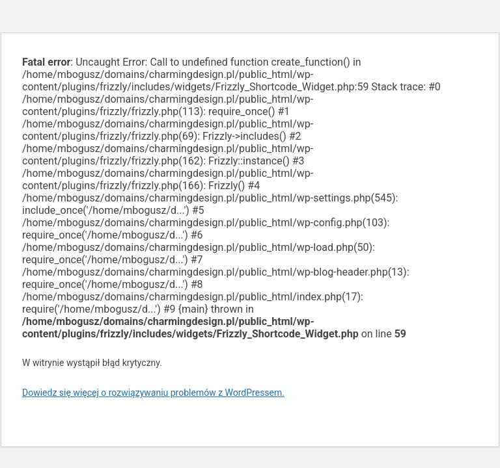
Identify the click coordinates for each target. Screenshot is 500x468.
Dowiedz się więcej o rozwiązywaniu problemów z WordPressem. (153, 392)
